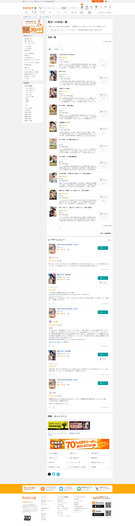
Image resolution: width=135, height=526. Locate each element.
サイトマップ (77, 512)
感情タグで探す (28, 120)
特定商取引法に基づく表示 (81, 508)
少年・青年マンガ (34, 12)
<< (51, 44)
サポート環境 (60, 506)
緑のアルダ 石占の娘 (63, 274)
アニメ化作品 (28, 46)
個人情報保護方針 (78, 506)
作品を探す (60, 501)
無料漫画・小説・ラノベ (47, 501)
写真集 (27, 101)
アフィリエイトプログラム (64, 516)
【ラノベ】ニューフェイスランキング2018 (57, 434)
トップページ (44, 499)
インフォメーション (62, 510)
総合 (26, 12)
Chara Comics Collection (63, 26)
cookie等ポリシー (78, 510)
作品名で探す (28, 112)
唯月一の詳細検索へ (106, 233)
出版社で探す (28, 118)
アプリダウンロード (62, 502)
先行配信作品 (28, 64)
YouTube (43, 517)
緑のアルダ (62, 71)
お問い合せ (60, 512)
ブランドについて (78, 501)
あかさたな (55, 257)
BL (50, 12)
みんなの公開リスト (32, 72)
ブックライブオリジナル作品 (32, 62)
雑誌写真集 (89, 12)
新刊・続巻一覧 (28, 41)
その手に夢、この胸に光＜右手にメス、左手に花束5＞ (75, 173)
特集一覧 (27, 67)
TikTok (42, 516)
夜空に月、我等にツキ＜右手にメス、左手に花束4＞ (74, 190)
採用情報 (76, 502)
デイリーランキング (30, 43)
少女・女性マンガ (42, 12)
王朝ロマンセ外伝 (64, 88)
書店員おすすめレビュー (31, 74)
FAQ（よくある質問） (63, 508)
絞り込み (40, 8)
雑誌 (27, 98)
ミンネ (54, 321)
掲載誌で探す (28, 116)
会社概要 (76, 499)
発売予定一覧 (28, 39)
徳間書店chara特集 (74, 433)
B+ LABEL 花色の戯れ (66, 105)
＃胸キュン (59, 342)
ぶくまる (27, 78)
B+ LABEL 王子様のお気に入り (69, 139)
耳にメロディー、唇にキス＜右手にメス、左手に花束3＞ (76, 207)
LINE (42, 510)
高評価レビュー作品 (30, 76)
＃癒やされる (52, 342)
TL (57, 12)
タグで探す (27, 110)
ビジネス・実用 (30, 96)
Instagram (43, 514)
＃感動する (66, 342)
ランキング (44, 504)
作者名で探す (28, 114)
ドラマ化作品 (28, 48)
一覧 (109, 240)
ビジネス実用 (81, 12)
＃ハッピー (66, 403)
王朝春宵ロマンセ (77, 26)
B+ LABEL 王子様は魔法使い (68, 156)
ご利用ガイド (109, 12)
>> (108, 44)
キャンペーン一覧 (29, 70)
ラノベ (66, 12)
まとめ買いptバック (29, 57)
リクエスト (60, 514)
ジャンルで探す (28, 108)
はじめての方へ (101, 12)
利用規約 (76, 504)
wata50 (54, 392)
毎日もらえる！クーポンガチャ (32, 59)
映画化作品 (27, 50)
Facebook (43, 519)
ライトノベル (29, 92)
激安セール (27, 55)
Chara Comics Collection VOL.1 (67, 244)
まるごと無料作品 (29, 53)
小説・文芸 (73, 12)
